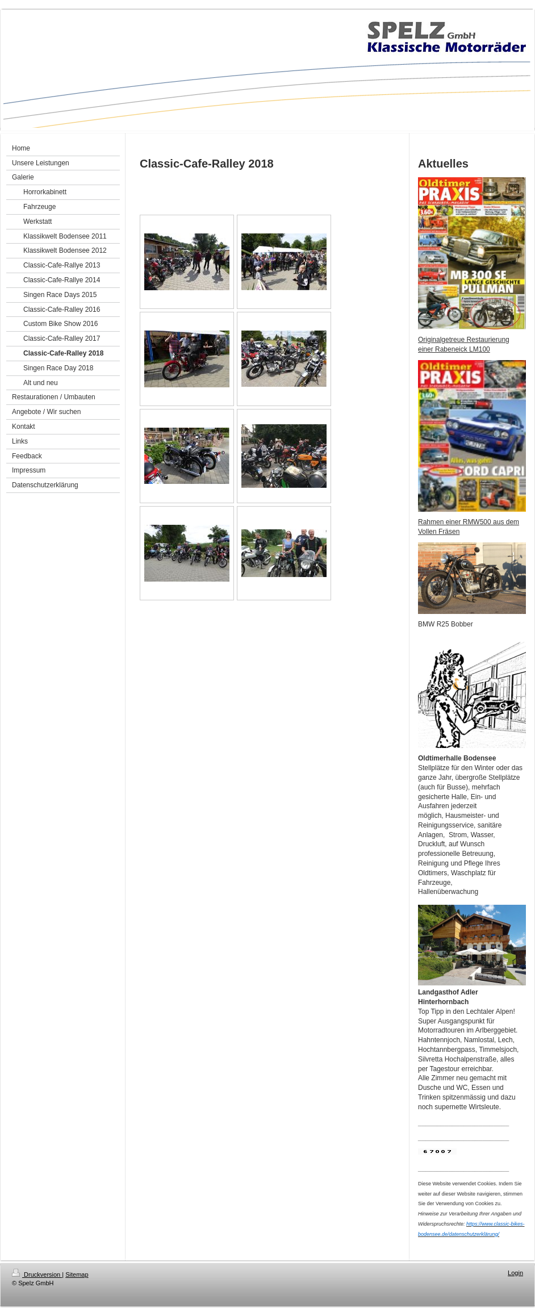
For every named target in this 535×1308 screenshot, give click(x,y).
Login (515, 1272)
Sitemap (76, 1274)
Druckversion (37, 1274)
